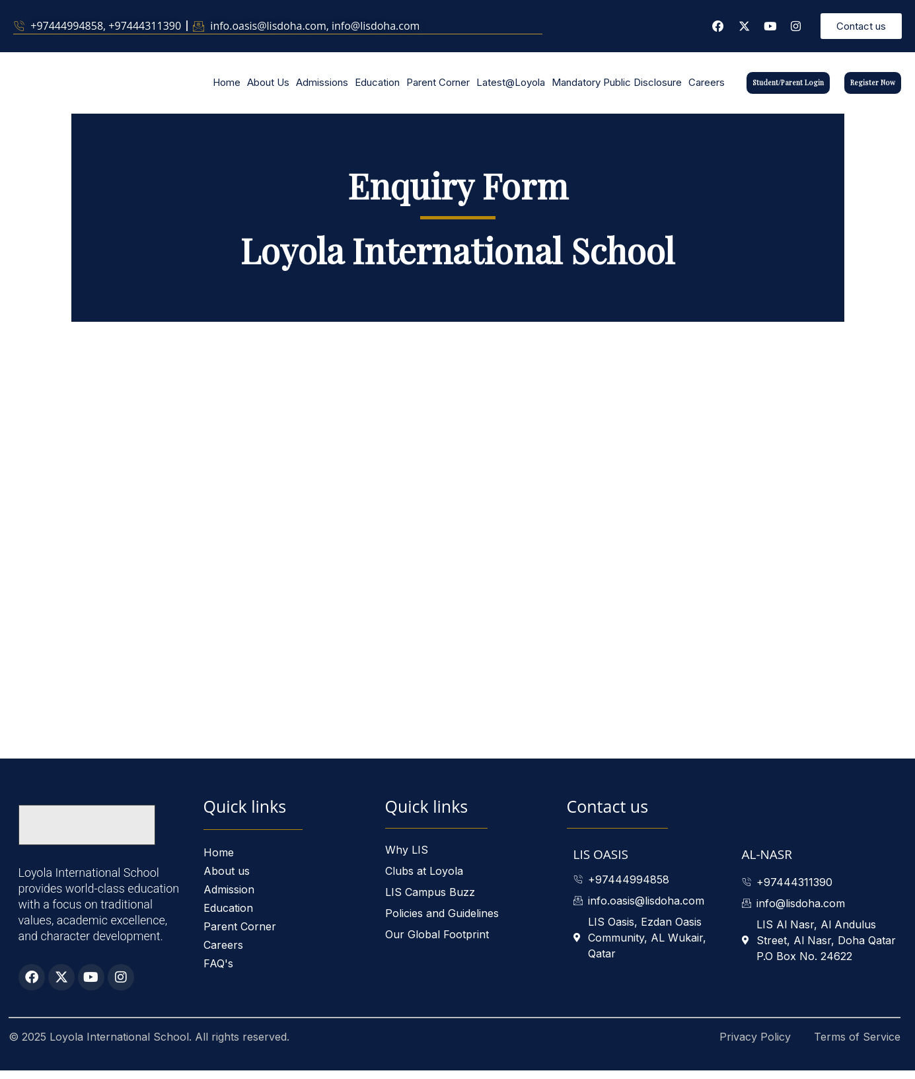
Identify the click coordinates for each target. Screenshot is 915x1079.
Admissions (322, 87)
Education (377, 87)
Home (226, 87)
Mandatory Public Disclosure (617, 87)
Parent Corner (438, 87)
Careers (706, 87)
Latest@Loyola (510, 87)
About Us (268, 87)
